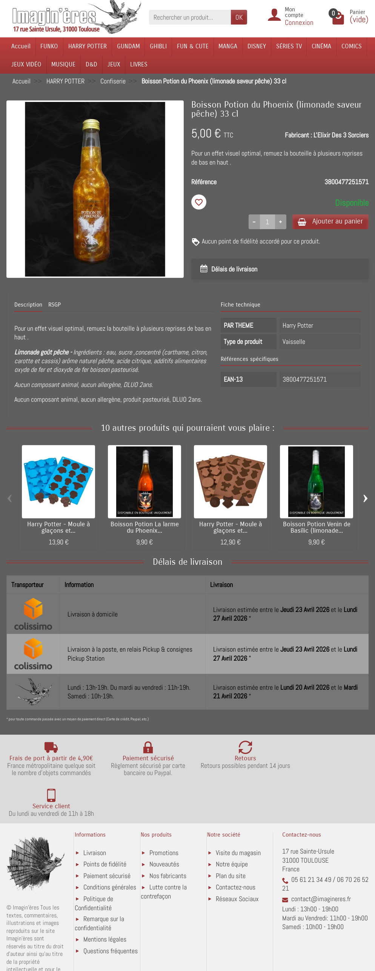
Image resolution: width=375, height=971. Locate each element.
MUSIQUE (63, 64)
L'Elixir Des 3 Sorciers (341, 135)
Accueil (21, 46)
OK (239, 17)
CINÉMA (321, 46)
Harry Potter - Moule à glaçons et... (58, 528)
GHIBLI (158, 46)
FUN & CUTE (193, 46)
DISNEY (256, 46)
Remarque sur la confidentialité (99, 891)
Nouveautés (164, 831)
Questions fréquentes (110, 918)
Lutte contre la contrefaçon (164, 859)
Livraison (94, 819)
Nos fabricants (167, 842)
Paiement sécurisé (107, 842)
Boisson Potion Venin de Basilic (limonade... (316, 528)
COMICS (351, 46)
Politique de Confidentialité (94, 870)
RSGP (54, 305)
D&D (91, 64)
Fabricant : (298, 135)
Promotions (163, 819)
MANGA (227, 46)
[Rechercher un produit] (190, 17)
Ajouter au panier (328, 221)
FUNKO (49, 46)
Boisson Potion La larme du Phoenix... (145, 528)
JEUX (114, 64)
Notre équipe (232, 831)
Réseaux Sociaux (237, 866)
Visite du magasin (238, 819)
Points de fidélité (104, 831)
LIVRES (139, 64)
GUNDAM (128, 46)
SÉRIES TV (289, 46)
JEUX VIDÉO (26, 64)
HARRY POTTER (87, 46)
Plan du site (231, 842)
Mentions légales (104, 906)
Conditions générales (109, 854)
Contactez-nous (235, 854)
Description (28, 305)
